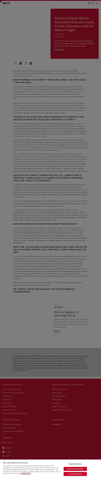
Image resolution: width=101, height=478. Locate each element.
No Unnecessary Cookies (75, 469)
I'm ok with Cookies (75, 474)
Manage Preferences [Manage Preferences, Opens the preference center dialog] (75, 464)
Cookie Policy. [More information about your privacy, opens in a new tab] (25, 473)
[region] (50, 469)
